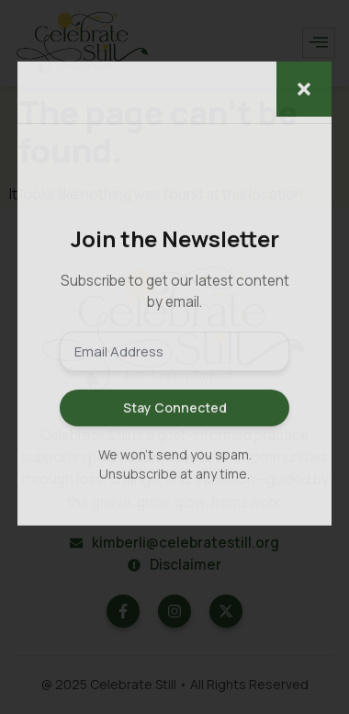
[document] (174, 357)
